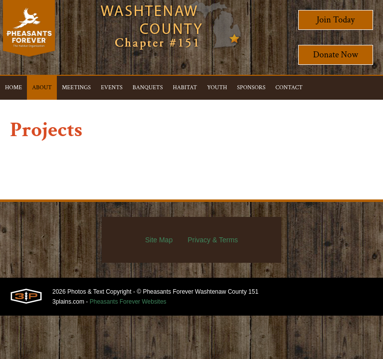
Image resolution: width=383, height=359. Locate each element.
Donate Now (335, 54)
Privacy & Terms (213, 240)
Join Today (336, 19)
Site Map (159, 240)
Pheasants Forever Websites (128, 301)
